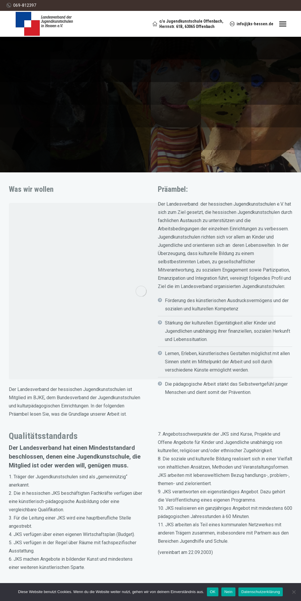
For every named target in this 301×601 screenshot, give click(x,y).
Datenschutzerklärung (260, 592)
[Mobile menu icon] (282, 24)
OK (212, 592)
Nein (228, 592)
